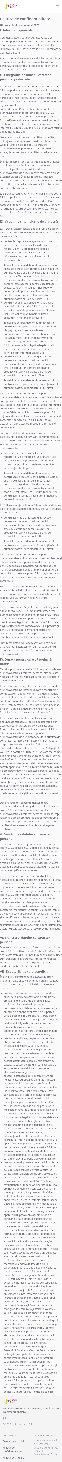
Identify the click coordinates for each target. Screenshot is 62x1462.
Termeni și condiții (13, 1441)
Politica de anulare (13, 1457)
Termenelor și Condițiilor (32, 276)
